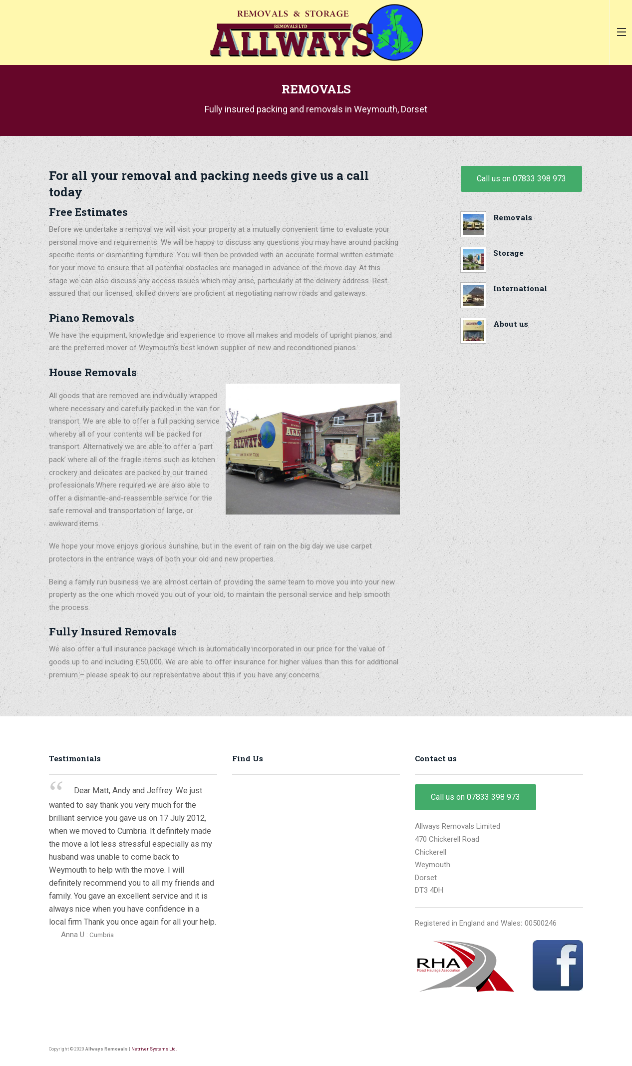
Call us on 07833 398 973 (521, 178)
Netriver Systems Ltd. (154, 1049)
